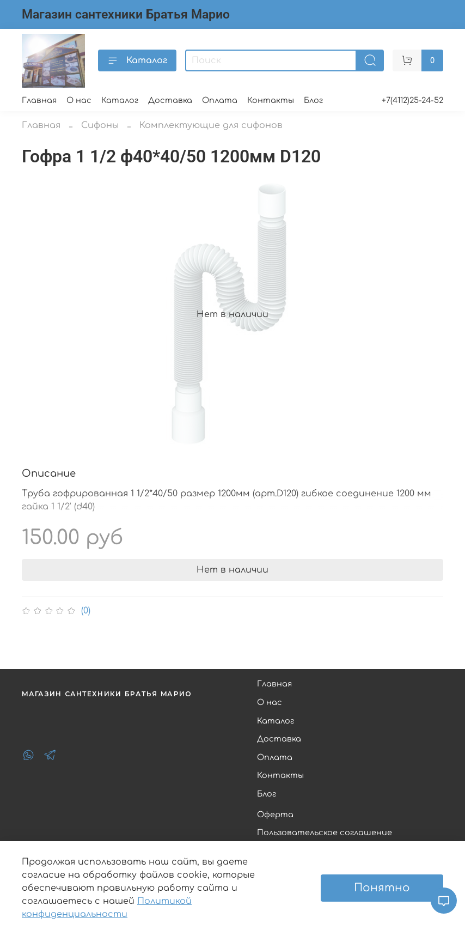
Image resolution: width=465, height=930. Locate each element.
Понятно (382, 888)
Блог (313, 100)
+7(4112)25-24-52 (412, 100)
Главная (39, 100)
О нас (78, 100)
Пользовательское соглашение (324, 832)
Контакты (270, 100)
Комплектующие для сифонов (211, 125)
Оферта (275, 814)
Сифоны (100, 125)
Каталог (137, 60)
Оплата (219, 100)
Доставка (170, 100)
